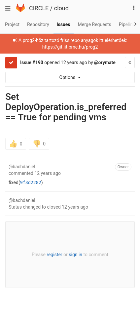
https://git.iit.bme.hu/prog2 (70, 47)
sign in (75, 254)
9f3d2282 (30, 182)
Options (70, 77)
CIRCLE (39, 8)
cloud (61, 8)
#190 (37, 62)
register (54, 254)
